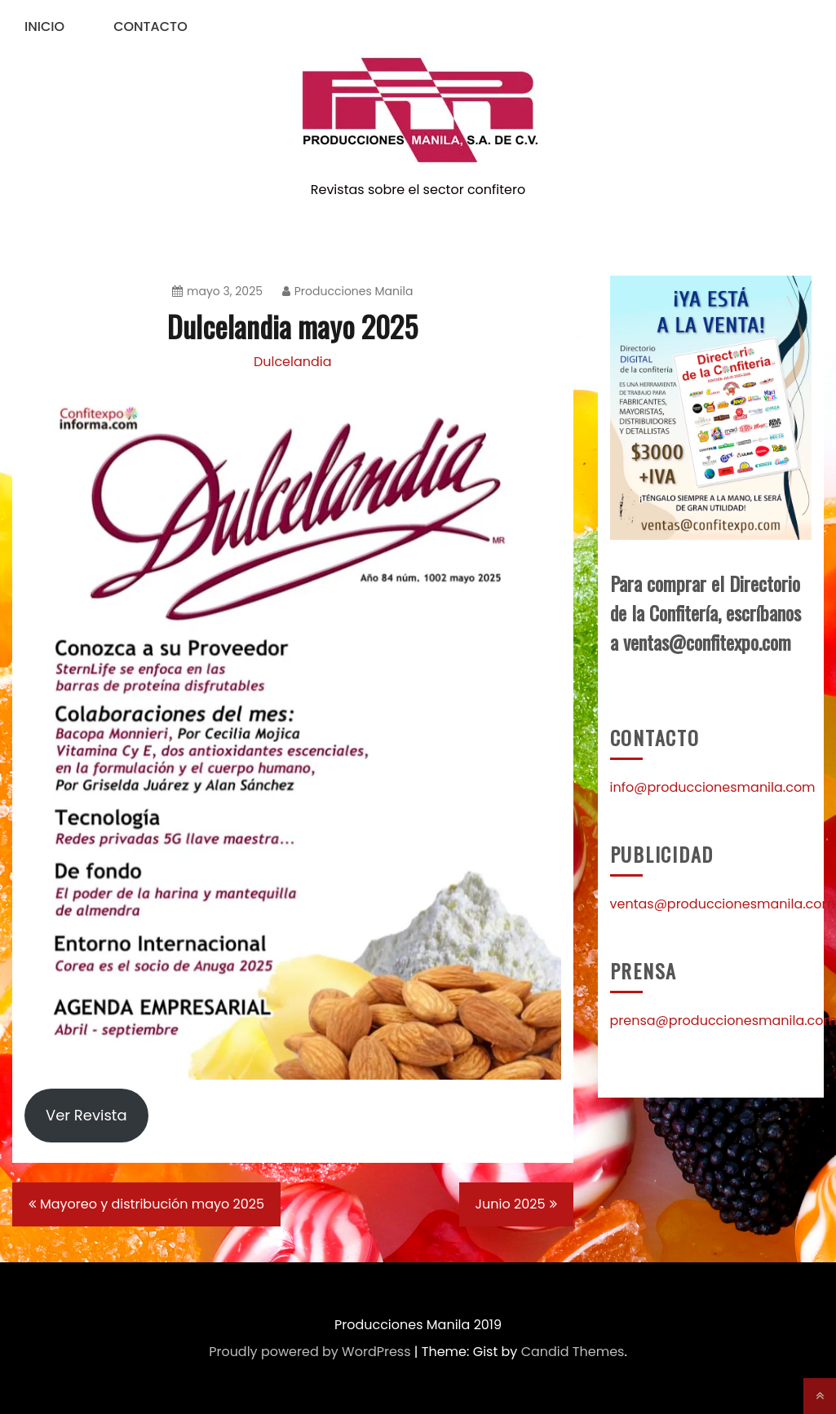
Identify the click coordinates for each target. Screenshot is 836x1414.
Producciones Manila (348, 291)
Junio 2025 (511, 1204)
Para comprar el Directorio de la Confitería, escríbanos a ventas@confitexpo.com (705, 612)
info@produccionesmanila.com (713, 787)
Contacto (150, 26)
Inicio (44, 26)
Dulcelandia (293, 361)
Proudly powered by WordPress (309, 1351)
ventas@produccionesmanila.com (723, 904)
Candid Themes (573, 1351)
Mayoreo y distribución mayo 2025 (152, 1204)
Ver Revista (86, 1115)
